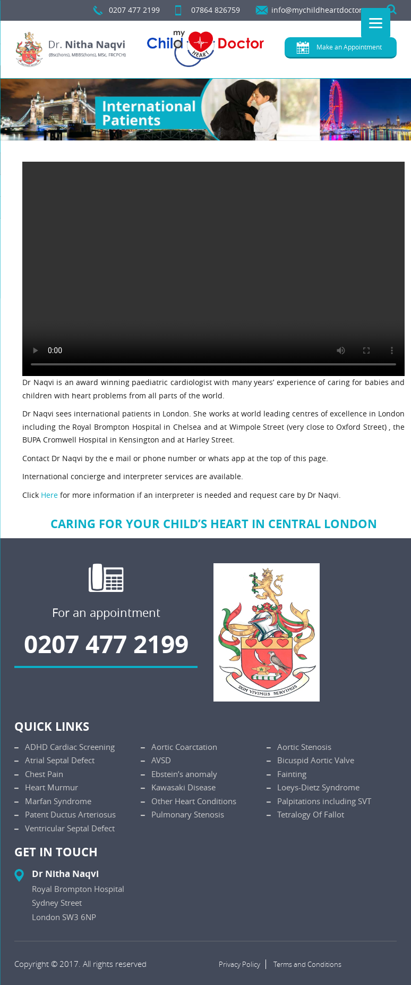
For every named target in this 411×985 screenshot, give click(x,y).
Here (49, 495)
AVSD (161, 760)
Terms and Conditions (307, 964)
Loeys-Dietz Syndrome (318, 787)
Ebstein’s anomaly (184, 774)
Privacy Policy (239, 964)
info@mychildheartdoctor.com (325, 10)
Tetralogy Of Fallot (310, 814)
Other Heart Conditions (193, 801)
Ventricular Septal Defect (70, 828)
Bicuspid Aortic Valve (315, 760)
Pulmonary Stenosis (187, 814)
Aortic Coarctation (184, 746)
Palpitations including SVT (324, 801)
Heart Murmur (51, 787)
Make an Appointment (349, 47)
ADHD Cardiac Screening (70, 746)
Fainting (291, 774)
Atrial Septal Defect (60, 760)
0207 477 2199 (134, 10)
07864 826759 (215, 10)
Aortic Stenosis (304, 746)
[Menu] (375, 22)
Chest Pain (44, 774)
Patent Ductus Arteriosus (70, 814)
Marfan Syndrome (58, 801)
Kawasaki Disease (183, 787)
